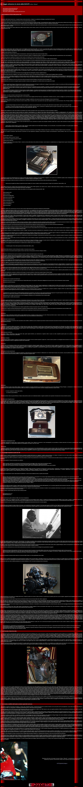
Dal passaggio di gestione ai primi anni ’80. (10, 9)
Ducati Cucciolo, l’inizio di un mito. (8, 10)
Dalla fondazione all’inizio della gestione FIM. (10, 8)
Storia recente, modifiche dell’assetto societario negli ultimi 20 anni (14, 11)
